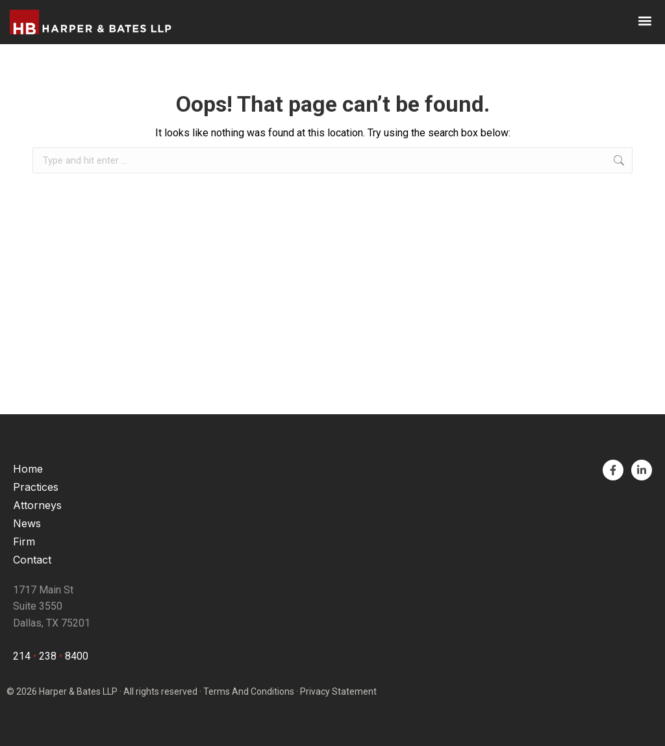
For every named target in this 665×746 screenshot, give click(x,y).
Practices (35, 486)
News (27, 523)
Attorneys (37, 505)
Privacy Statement (338, 691)
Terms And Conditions (248, 691)
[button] (644, 20)
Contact (32, 559)
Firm (24, 541)
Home (28, 468)
